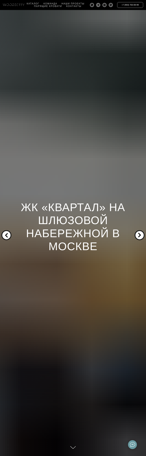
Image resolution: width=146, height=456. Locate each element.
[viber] (111, 5)
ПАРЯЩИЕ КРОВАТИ (48, 6)
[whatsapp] (92, 5)
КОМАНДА (50, 3)
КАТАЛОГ (33, 3)
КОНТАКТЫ (73, 6)
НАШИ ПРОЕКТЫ (72, 3)
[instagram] (104, 5)
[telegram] (98, 5)
